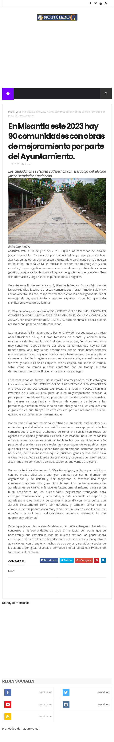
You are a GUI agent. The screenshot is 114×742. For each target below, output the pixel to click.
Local (19, 112)
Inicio (11, 112)
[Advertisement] (57, 59)
